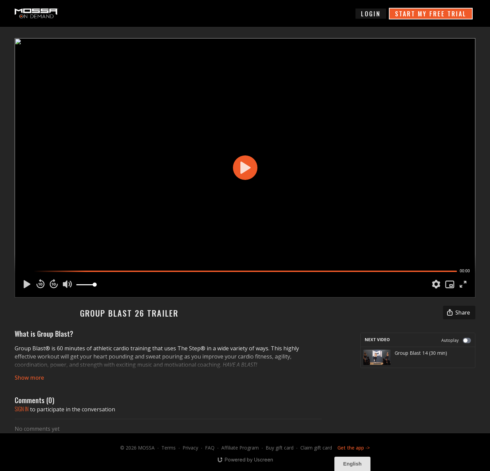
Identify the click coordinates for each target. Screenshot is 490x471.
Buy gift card (280, 447)
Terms (168, 447)
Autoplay (456, 340)
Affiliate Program (240, 447)
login (371, 13)
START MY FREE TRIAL (431, 13)
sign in (22, 409)
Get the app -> (353, 447)
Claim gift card (316, 447)
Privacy (190, 447)
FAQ (210, 447)
